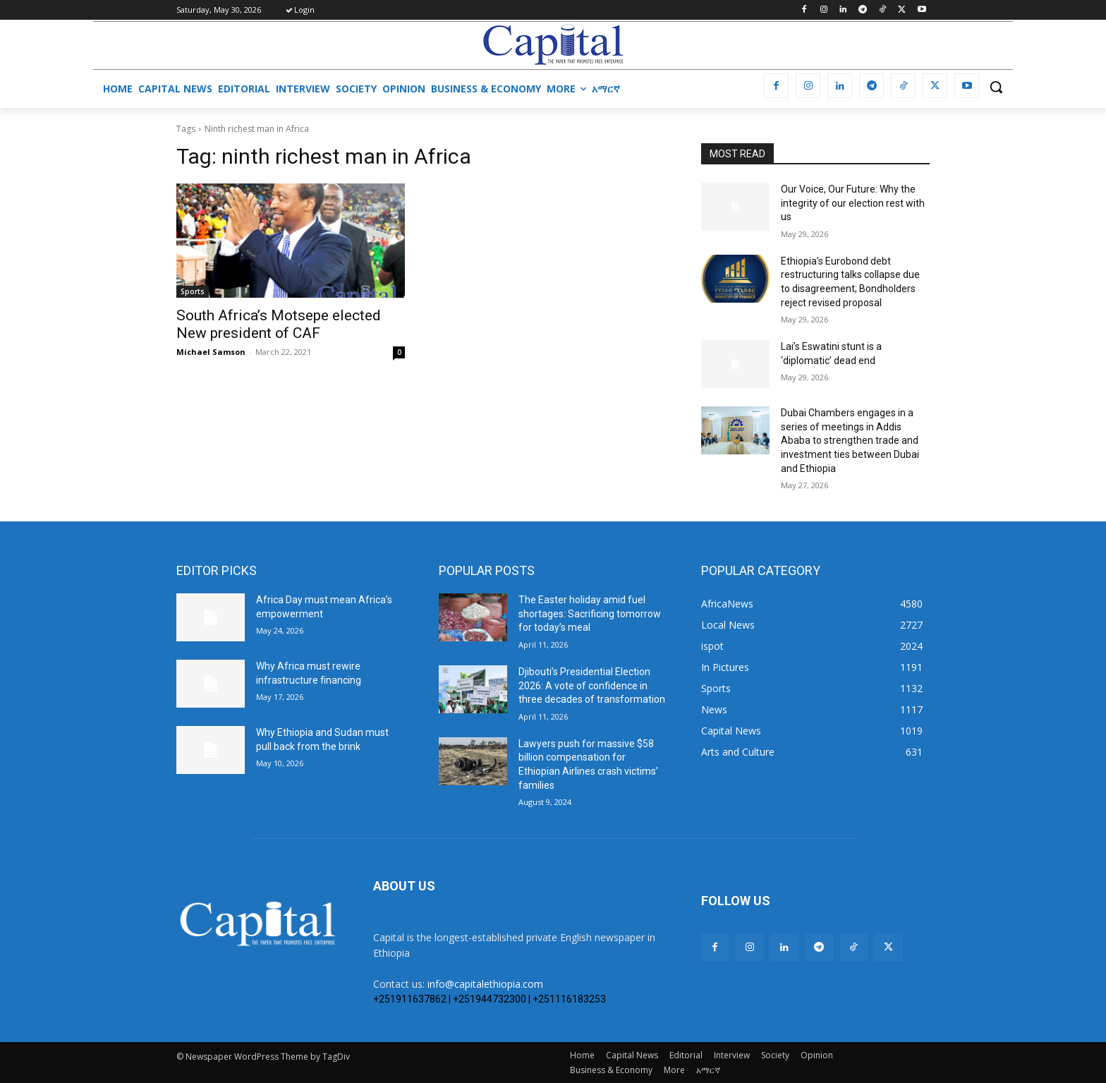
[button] (996, 87)
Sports (193, 291)
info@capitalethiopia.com (485, 984)
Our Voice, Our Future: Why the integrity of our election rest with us (853, 202)
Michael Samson (210, 351)
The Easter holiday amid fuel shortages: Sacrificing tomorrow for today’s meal (589, 613)
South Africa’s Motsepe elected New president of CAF (278, 324)
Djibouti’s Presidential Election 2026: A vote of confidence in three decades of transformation (591, 685)
